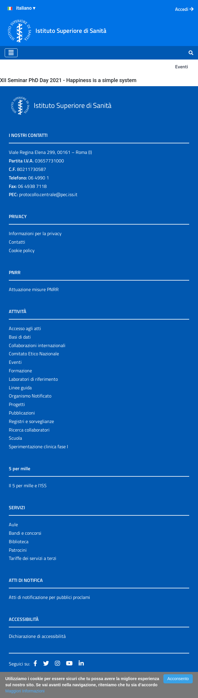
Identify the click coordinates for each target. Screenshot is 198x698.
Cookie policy (22, 250)
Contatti (17, 241)
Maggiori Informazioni (25, 691)
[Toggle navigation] (11, 52)
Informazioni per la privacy (35, 233)
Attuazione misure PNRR (34, 289)
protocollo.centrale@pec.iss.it (48, 194)
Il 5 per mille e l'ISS (28, 485)
